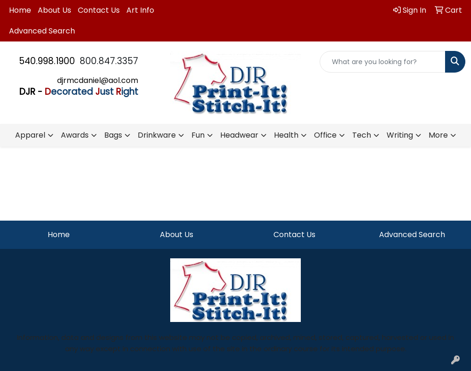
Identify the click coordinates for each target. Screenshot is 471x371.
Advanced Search (42, 30)
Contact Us (99, 10)
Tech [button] (361, 135)
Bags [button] (113, 135)
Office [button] (325, 135)
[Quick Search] (383, 62)
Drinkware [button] (157, 135)
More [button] (438, 135)
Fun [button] (198, 135)
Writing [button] (400, 135)
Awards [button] (75, 135)
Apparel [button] (30, 135)
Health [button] (286, 135)
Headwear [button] (239, 135)
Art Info (140, 10)
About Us (54, 10)
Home (20, 10)
